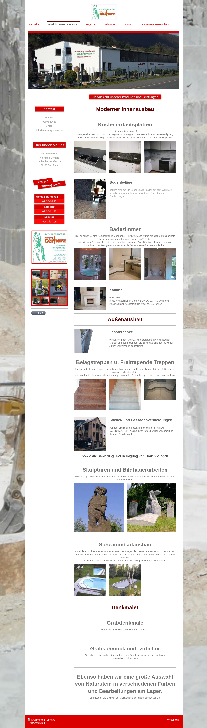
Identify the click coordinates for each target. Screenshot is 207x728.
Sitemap (51, 719)
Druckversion (36, 719)
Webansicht (173, 719)
